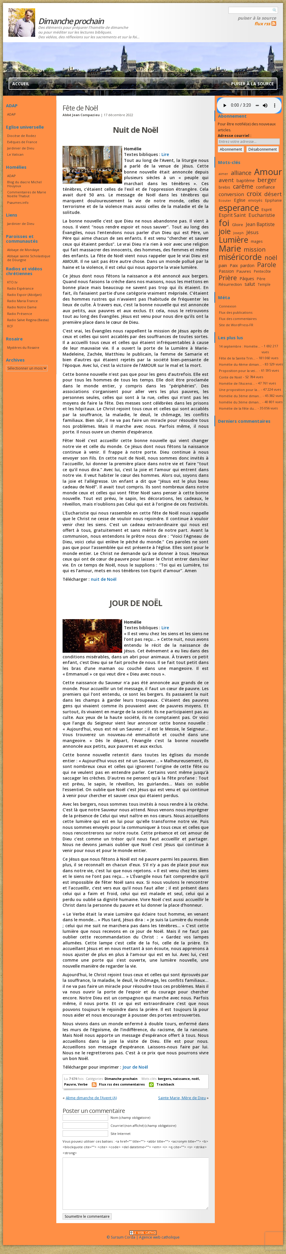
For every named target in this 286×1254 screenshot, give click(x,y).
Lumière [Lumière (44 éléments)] (233, 239)
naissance (181, 1078)
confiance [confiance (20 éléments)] (265, 187)
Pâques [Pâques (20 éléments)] (247, 278)
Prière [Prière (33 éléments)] (228, 277)
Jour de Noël (135, 1067)
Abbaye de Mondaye (23, 249)
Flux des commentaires (238, 318)
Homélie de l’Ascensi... (237, 383)
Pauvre (70, 1084)
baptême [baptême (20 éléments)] (246, 180)
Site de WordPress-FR (236, 325)
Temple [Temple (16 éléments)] (264, 284)
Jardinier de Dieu (20, 148)
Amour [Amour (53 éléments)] (268, 172)
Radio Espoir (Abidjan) (24, 294)
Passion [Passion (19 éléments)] (226, 271)
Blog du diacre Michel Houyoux (24, 184)
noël (195, 1078)
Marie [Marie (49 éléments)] (230, 248)
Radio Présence (19, 313)
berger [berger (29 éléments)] (267, 180)
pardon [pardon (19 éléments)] (247, 265)
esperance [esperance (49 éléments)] (239, 207)
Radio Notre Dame (22, 307)
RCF (10, 326)
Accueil (20, 83)
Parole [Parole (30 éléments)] (266, 265)
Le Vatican (15, 154)
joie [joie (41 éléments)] (225, 231)
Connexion (227, 306)
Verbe (83, 1084)
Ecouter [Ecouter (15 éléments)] (225, 200)
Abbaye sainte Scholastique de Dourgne (28, 258)
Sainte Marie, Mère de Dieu (182, 1097)
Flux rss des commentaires (122, 1084)
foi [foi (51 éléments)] (224, 222)
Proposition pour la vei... (238, 370)
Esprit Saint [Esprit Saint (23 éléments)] (232, 215)
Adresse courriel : (234, 135)
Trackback (165, 1084)
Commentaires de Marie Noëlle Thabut (26, 194)
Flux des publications (235, 312)
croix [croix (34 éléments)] (254, 193)
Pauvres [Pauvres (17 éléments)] (244, 271)
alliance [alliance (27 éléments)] (241, 173)
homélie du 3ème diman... (240, 402)
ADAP (11, 114)
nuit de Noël (103, 579)
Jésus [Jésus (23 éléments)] (252, 232)
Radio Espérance (20, 288)
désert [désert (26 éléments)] (273, 194)
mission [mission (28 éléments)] (255, 249)
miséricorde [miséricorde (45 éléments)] (240, 256)
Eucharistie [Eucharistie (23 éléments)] (261, 215)
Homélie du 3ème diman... (240, 396)
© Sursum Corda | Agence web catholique (143, 1235)
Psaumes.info (18, 202)
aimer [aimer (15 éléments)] (223, 174)
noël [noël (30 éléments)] (271, 257)
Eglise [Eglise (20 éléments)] (239, 200)
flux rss (262, 23)
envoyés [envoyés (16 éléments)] (255, 200)
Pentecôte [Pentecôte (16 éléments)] (262, 271)
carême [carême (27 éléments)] (243, 186)
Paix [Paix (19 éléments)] (234, 265)
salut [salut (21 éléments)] (250, 284)
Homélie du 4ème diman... (240, 364)
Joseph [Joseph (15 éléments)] (238, 233)
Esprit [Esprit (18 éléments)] (267, 209)
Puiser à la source (257, 18)
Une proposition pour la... (239, 389)
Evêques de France (22, 142)
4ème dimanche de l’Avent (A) (91, 1097)
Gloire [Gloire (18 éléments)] (237, 224)
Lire (165, 154)
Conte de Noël (230, 377)
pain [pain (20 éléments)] (223, 265)
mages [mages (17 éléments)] (257, 241)
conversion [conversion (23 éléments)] (231, 194)
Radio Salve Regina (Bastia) (28, 320)
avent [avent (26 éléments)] (226, 180)
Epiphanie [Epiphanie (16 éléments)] (273, 200)
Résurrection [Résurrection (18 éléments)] (230, 284)
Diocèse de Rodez (21, 135)
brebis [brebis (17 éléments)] (224, 187)
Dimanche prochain (121, 1078)
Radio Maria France (22, 301)
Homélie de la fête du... (238, 408)
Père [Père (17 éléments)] (261, 278)
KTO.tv (12, 282)
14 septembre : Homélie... (239, 346)
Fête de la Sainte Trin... (237, 358)
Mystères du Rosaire (23, 347)
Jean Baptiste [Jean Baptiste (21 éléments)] (260, 224)
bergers (164, 1078)
